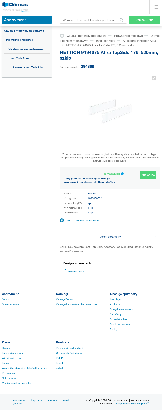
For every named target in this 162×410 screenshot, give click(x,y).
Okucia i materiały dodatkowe (24, 30)
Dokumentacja (73, 270)
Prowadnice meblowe (19, 39)
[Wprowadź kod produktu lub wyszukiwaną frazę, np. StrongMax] (93, 19)
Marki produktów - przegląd (16, 382)
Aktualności (19, 400)
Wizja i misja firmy (11, 357)
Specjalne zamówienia (121, 309)
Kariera (5, 362)
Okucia (5, 299)
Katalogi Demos (64, 299)
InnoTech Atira (20, 58)
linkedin (66, 400)
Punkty (114, 329)
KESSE (60, 362)
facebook (52, 400)
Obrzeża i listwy (10, 304)
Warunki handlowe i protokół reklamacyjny (24, 367)
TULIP (59, 357)
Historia (6, 347)
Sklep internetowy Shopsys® (132, 403)
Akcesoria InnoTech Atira (28, 67)
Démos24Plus (144, 19)
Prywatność (8, 372)
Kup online (148, 174)
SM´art (59, 367)
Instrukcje (115, 299)
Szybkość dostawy (120, 324)
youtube (17, 403)
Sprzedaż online (118, 319)
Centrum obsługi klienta (69, 352)
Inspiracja (36, 400)
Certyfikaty (115, 314)
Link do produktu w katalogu (82, 220)
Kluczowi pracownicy (13, 352)
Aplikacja (115, 304)
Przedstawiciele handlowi (69, 347)
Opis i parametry (128, 236)
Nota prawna (9, 377)
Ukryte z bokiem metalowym (26, 48)
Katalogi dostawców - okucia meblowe (76, 304)
